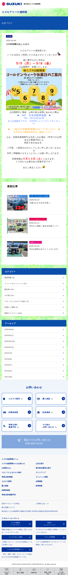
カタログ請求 (7, 481)
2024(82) (8, 359)
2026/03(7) (9, 335)
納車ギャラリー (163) (13, 313)
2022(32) (8, 371)
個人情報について (8, 507)
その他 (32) (9, 295)
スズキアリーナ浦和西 (14, 12)
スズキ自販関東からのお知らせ (13, 463)
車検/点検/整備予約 (9, 495)
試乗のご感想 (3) (11, 307)
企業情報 (39, 481)
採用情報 (39, 486)
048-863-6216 (34, 443)
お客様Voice (6, 468)
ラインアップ (41, 472)
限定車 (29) (9, 289)
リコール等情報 (49, 537)
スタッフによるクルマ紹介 (12, 472)
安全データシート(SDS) (10, 504)
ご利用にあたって (42, 504)
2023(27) (8, 365)
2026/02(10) (9, 341)
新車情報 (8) (9, 278)
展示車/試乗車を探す (43, 468)
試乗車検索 (6, 490)
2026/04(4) (9, 329)
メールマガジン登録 (15, 537)
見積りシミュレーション (49, 524)
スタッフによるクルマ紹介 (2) (16, 301)
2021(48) (8, 377)
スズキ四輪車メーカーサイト (15, 524)
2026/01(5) (9, 347)
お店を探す (40, 463)
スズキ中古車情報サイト (15, 549)
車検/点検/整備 (7, 477)
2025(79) (8, 353)
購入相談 (5, 486)
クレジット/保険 (42, 477)
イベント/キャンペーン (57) (15, 284)
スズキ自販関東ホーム (10, 459)
